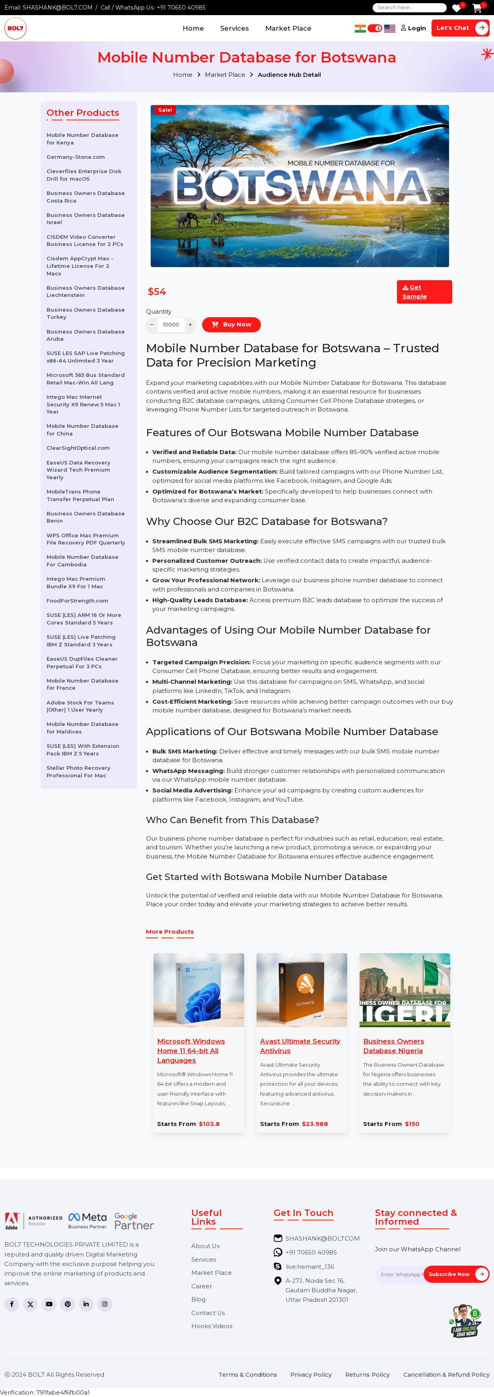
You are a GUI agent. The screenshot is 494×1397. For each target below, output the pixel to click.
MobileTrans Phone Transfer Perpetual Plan (80, 495)
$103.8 (209, 1124)
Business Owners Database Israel (86, 219)
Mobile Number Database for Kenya (83, 139)
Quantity (158, 311)
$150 (412, 1124)
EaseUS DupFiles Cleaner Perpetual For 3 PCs (82, 662)
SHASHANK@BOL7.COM (58, 7)
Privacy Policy (311, 1375)
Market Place (288, 28)
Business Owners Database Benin (86, 517)
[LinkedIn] (86, 1304)
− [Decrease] (152, 324)
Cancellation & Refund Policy (446, 1375)
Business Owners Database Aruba (86, 335)
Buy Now (236, 324)
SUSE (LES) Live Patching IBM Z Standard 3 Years (81, 641)
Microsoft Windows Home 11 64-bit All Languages (191, 1050)
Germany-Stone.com (76, 157)
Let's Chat (462, 28)
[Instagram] (104, 1304)
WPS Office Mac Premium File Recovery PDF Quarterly (86, 539)
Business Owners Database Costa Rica (86, 197)
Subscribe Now (458, 1274)
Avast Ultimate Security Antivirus (300, 1046)
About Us (205, 1246)
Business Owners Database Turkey (86, 313)
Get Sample (415, 292)
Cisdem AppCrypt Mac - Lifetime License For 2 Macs (80, 265)
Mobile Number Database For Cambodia (83, 561)
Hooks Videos (211, 1326)
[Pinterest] (67, 1304)
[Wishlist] (456, 9)
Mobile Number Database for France (83, 684)
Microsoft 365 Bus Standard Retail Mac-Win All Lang (86, 379)
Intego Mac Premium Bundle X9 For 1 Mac (76, 582)
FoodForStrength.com (77, 600)
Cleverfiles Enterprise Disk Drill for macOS (84, 175)
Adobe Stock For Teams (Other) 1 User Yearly (80, 706)
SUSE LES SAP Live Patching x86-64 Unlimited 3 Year (86, 357)
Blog (198, 1300)
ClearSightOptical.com (78, 448)
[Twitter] (30, 1304)
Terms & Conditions (247, 1375)
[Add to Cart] (477, 9)
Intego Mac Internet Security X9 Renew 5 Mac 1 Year (83, 404)
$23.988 (315, 1124)
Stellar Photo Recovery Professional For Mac (79, 771)
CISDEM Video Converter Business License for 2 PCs (85, 241)
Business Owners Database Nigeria (393, 1046)
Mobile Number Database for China (83, 430)
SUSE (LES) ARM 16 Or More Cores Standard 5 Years (84, 619)
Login (417, 28)
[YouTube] (49, 1304)
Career (201, 1287)
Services (234, 28)
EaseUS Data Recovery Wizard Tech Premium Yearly (79, 469)
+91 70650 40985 (181, 7)
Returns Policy (367, 1375)
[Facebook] (11, 1304)
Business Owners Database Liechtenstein (86, 292)
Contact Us (208, 1313)
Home (193, 28)
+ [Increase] (190, 324)
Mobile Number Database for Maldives (83, 728)
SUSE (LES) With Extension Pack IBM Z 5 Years (83, 750)
